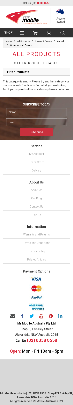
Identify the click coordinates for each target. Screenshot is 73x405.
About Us (36, 189)
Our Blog (36, 198)
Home (9, 41)
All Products (23, 41)
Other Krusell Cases (21, 45)
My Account (36, 153)
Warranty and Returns (36, 234)
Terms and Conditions (36, 242)
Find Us (36, 214)
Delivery (36, 170)
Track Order (36, 162)
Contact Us (36, 206)
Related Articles (36, 259)
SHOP (8, 32)
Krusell (60, 41)
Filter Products (18, 72)
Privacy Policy (36, 251)
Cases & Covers (43, 41)
